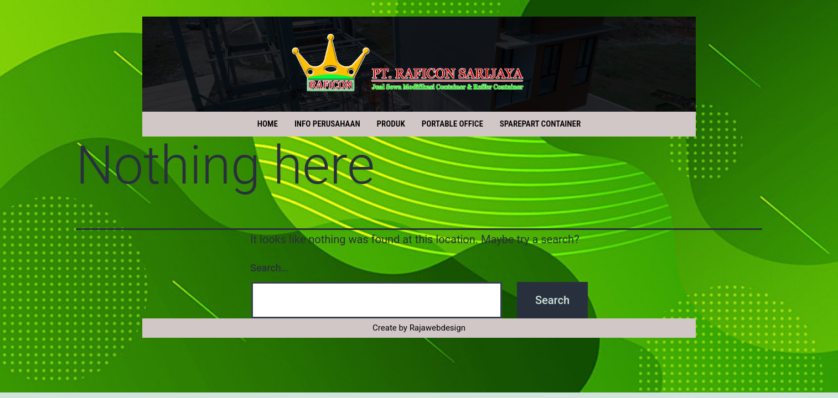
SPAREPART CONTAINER (540, 124)
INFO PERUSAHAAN (327, 124)
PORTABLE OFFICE (452, 124)
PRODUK (391, 124)
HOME (267, 124)
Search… (269, 268)
